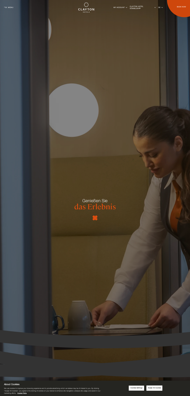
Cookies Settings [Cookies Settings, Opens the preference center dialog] (136, 388)
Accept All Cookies (154, 388)
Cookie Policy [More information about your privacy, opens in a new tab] (22, 393)
